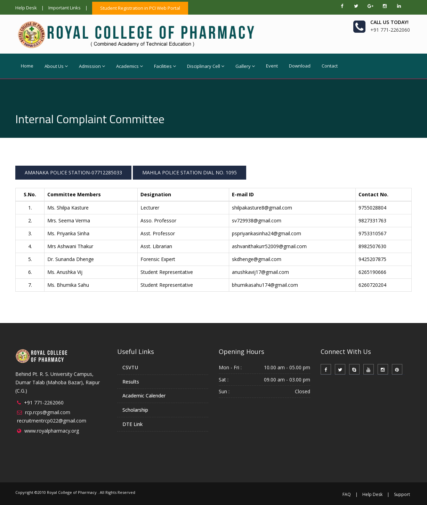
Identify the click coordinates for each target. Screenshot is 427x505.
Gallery (245, 66)
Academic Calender (144, 395)
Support (402, 494)
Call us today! (389, 22)
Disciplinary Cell (205, 66)
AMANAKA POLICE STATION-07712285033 (73, 172)
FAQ (347, 494)
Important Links (64, 8)
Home (27, 66)
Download (300, 66)
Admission (92, 66)
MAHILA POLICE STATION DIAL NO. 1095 (189, 172)
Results (130, 381)
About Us (56, 66)
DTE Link (132, 424)
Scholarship (135, 410)
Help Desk (26, 8)
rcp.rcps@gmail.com (47, 412)
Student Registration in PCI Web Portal (140, 8)
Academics (129, 66)
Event (272, 66)
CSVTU (130, 367)
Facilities (165, 66)
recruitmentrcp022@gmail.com (51, 420)
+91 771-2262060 (44, 402)
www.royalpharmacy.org (51, 430)
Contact (330, 66)
